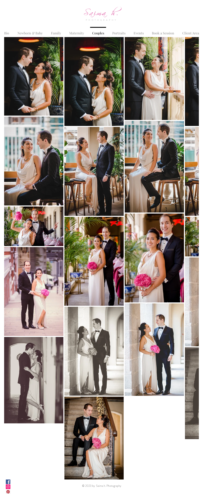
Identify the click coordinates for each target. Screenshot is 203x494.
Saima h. (101, 11)
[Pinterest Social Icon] (8, 491)
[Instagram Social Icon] (8, 486)
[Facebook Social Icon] (8, 482)
